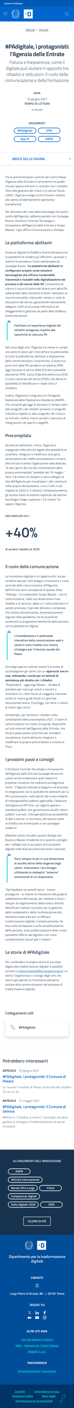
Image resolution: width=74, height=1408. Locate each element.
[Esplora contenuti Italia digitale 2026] (23, 1205)
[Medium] (29, 1317)
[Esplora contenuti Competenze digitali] (24, 1196)
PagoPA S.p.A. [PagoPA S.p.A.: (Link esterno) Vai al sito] (37, 1351)
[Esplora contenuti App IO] (25, 139)
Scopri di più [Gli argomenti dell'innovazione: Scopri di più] (37, 1221)
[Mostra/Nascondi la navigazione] (5, 13)
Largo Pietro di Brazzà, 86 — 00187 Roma (37, 1293)
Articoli (43, 29)
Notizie (30, 29)
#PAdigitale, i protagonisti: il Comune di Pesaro (34, 1079)
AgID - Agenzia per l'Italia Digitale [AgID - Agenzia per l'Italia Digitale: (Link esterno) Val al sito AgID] (37, 1345)
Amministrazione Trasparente (37, 1371)
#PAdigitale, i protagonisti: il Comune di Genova (34, 1109)
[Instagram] (44, 1317)
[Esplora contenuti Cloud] (50, 1188)
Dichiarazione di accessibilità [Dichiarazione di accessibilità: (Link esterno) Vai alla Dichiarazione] (34, 1401)
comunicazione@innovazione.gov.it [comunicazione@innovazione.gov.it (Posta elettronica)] (40, 971)
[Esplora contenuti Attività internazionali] (25, 1180)
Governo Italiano (13, 3)
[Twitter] (29, 1312)
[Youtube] (37, 1317)
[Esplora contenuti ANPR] (49, 139)
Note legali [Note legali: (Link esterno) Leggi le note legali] (49, 1396)
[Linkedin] (37, 1312)
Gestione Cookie (22, 1396)
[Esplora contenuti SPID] (49, 131)
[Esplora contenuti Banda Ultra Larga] (23, 1188)
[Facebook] (44, 1312)
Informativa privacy (47, 1391)
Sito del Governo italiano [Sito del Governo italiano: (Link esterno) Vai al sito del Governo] (37, 1339)
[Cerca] (67, 14)
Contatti (20, 1391)
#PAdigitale (27, 1027)
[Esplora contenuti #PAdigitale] (25, 131)
